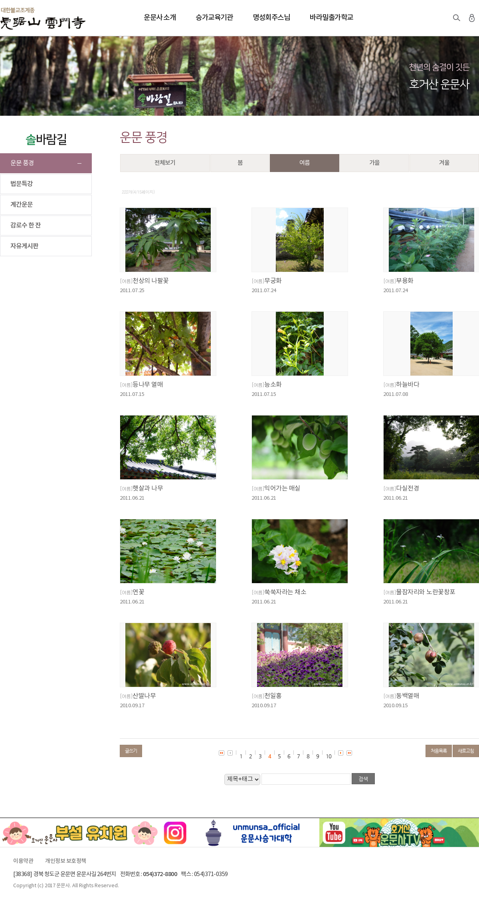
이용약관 (23, 861)
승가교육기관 (214, 18)
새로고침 (466, 751)
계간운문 (21, 204)
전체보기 (164, 163)
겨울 (444, 163)
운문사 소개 (160, 18)
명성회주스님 (271, 18)
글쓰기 (131, 751)
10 (328, 756)
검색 (456, 18)
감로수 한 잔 (25, 225)
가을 (374, 163)
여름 (304, 163)
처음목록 (439, 751)
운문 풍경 (22, 163)
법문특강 (21, 184)
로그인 (472, 18)
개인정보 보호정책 (65, 861)
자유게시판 (24, 246)
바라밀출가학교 (331, 18)
